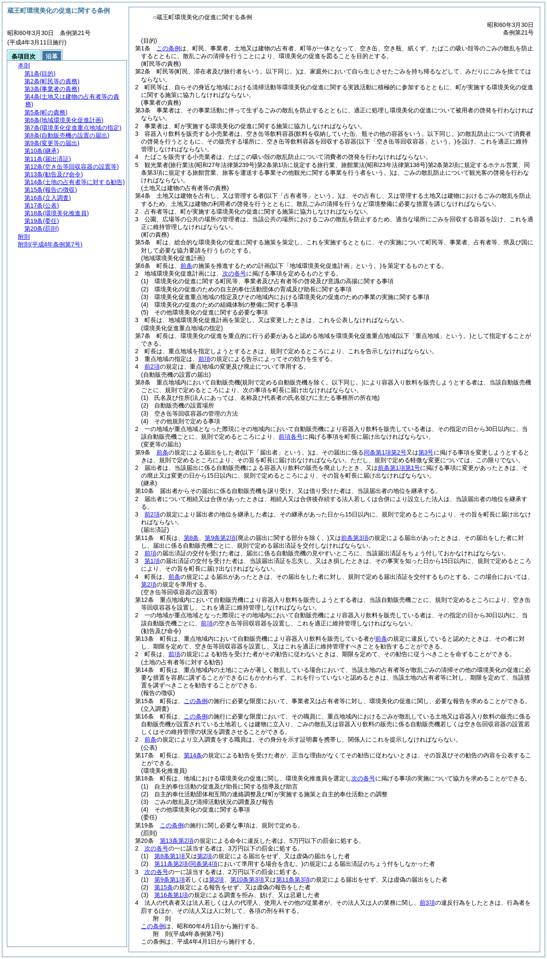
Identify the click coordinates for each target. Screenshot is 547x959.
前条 (186, 265)
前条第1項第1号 (399, 467)
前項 (204, 358)
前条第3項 (354, 537)
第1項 (152, 560)
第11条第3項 (293, 879)
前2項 (152, 366)
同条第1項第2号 (385, 452)
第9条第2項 (220, 537)
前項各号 (291, 436)
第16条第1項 (171, 895)
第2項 (148, 584)
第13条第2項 (177, 840)
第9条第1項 (169, 879)
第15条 (163, 887)
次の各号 (234, 273)
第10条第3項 (247, 879)
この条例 (168, 48)
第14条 (193, 755)
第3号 (426, 452)
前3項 (427, 902)
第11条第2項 (171, 863)
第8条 (191, 537)
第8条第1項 (169, 856)
